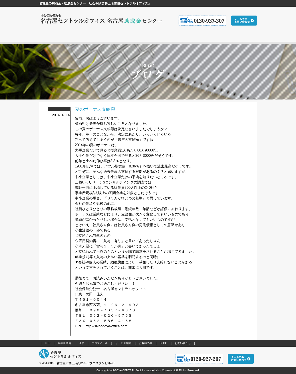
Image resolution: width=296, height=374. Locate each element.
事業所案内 (64, 343)
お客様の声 (145, 343)
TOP (47, 343)
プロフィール (100, 343)
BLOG (163, 343)
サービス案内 (123, 343)
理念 (81, 343)
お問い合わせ (183, 343)
